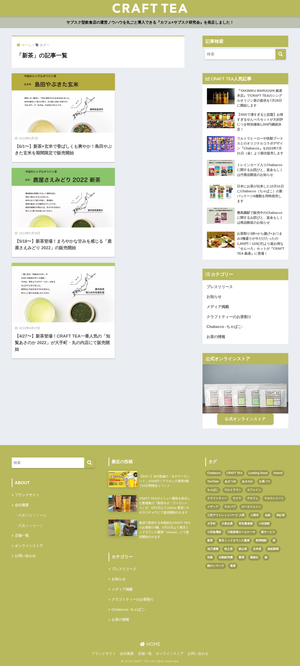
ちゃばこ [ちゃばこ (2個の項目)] (212, 489)
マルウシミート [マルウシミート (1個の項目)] (274, 498)
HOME (150, 644)
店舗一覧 (22, 535)
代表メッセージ (30, 526)
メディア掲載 (217, 307)
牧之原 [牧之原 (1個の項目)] (228, 549)
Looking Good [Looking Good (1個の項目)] (257, 473)
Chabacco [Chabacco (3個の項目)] (214, 473)
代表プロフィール (32, 515)
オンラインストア (29, 546)
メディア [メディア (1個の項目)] (212, 506)
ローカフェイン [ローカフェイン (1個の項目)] (251, 506)
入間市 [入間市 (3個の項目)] (254, 515)
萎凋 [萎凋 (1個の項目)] (241, 557)
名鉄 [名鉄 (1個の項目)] (267, 515)
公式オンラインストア (245, 419)
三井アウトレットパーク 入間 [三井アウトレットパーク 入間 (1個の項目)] (225, 515)
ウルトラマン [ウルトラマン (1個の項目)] (232, 489)
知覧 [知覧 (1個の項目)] (210, 557)
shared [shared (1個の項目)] (277, 473)
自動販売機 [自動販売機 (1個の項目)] (226, 557)
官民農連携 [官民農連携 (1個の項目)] (246, 523)
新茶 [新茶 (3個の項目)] (210, 540)
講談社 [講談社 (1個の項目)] (254, 557)
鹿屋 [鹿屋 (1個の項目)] (233, 565)
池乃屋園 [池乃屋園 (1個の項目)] (212, 549)
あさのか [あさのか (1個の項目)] (247, 481)
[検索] (280, 54)
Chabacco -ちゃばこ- (224, 327)
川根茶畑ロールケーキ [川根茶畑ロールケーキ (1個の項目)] (241, 532)
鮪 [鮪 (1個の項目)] (266, 557)
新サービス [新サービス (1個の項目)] (268, 532)
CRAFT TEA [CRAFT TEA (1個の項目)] (235, 473)
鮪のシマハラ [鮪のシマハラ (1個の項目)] (215, 565)
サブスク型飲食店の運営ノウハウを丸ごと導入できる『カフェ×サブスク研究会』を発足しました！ (149, 22)
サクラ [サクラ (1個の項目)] (237, 498)
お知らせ (213, 297)
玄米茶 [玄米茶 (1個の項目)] (257, 549)
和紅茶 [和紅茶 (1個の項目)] (280, 515)
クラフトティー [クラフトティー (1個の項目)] (217, 498)
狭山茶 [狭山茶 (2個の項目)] (243, 549)
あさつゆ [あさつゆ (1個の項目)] (230, 481)
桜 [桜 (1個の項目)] (274, 540)
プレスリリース (219, 287)
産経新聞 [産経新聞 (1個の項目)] (273, 549)
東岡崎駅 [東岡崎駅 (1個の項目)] (261, 540)
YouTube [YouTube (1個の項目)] (213, 481)
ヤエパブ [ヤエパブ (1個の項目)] (230, 506)
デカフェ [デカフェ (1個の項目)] (252, 498)
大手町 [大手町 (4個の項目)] (211, 523)
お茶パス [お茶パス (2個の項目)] (264, 481)
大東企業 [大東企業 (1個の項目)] (227, 523)
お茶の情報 (215, 337)
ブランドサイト (27, 495)
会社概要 (22, 505)
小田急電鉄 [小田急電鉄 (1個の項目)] (214, 532)
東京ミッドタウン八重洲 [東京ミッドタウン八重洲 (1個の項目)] (234, 540)
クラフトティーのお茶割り (228, 317)
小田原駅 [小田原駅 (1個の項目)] (264, 523)
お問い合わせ (25, 556)
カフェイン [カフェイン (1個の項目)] (254, 489)
